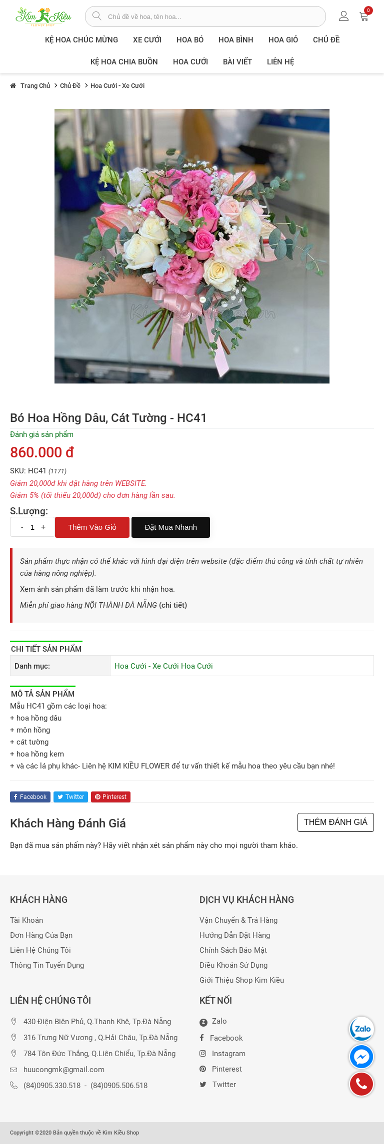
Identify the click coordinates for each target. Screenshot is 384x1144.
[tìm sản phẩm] (97, 16)
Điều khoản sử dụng (234, 965)
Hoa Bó (190, 39)
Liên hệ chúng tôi (40, 950)
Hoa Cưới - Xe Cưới (146, 666)
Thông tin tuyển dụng (47, 965)
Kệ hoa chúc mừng (81, 39)
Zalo (213, 1022)
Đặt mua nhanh (170, 527)
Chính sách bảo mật (233, 950)
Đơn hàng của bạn (41, 935)
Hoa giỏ (283, 39)
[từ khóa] (217, 16)
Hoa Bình (236, 39)
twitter (71, 796)
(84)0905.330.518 (52, 1086)
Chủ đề (326, 39)
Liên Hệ (280, 61)
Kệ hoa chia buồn (124, 61)
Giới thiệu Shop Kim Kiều (242, 980)
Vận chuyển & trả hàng (239, 920)
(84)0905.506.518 (119, 1086)
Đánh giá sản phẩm (42, 434)
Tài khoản (26, 920)
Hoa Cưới (190, 61)
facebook (30, 796)
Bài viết (237, 61)
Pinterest (221, 1068)
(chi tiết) (173, 605)
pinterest (110, 796)
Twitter (218, 1084)
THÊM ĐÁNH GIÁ (336, 822)
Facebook (221, 1037)
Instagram (223, 1053)
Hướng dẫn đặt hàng (235, 935)
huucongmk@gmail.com (64, 1070)
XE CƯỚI (147, 39)
